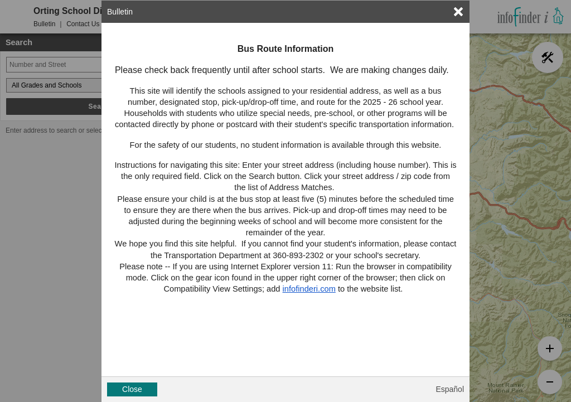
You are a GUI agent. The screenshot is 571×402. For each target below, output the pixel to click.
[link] (458, 12)
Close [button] (132, 389)
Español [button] (449, 389)
